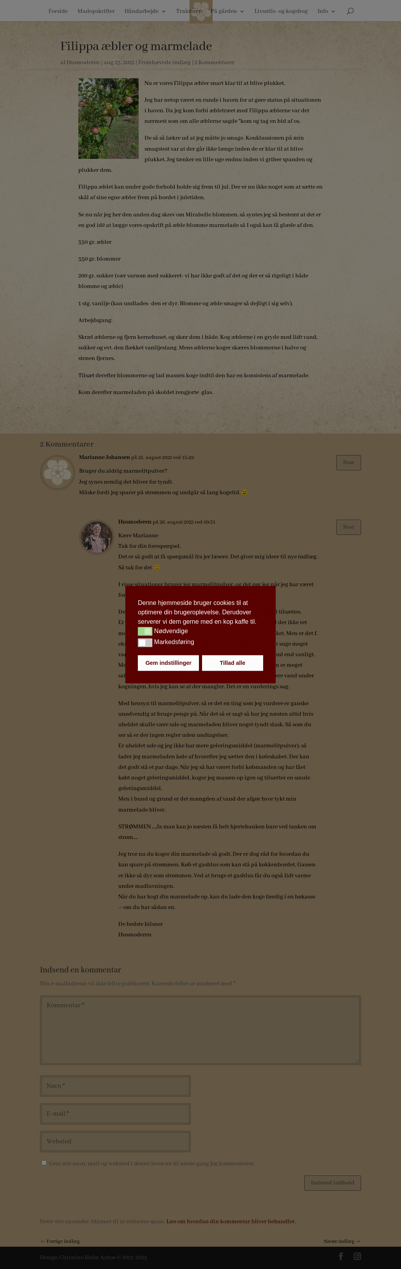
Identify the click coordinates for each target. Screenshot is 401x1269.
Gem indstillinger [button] (168, 663)
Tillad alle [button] (232, 663)
